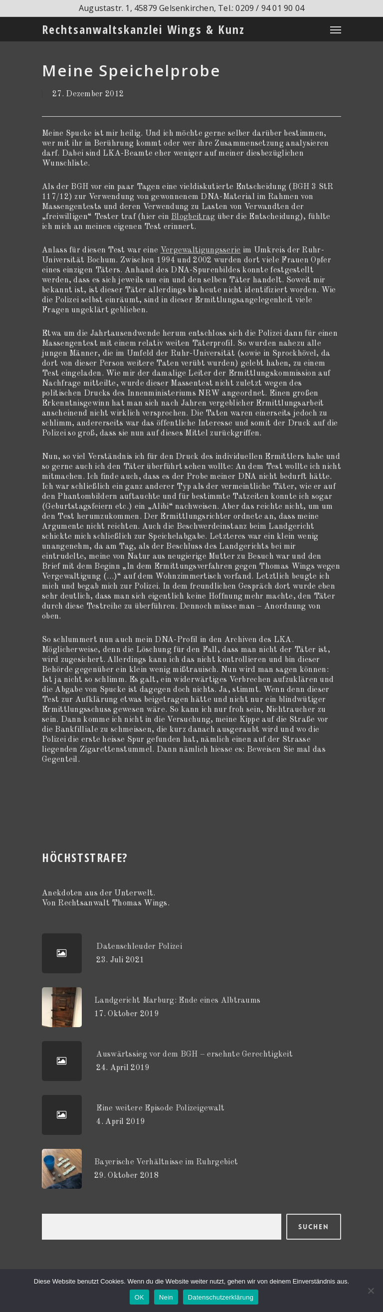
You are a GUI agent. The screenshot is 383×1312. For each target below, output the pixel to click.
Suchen (313, 1226)
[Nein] (371, 1291)
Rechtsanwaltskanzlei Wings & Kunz (143, 29)
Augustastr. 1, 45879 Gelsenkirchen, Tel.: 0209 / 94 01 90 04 (191, 7)
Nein (166, 1297)
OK (139, 1297)
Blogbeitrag (193, 217)
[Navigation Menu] (335, 29)
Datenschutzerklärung (220, 1297)
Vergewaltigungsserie (201, 250)
